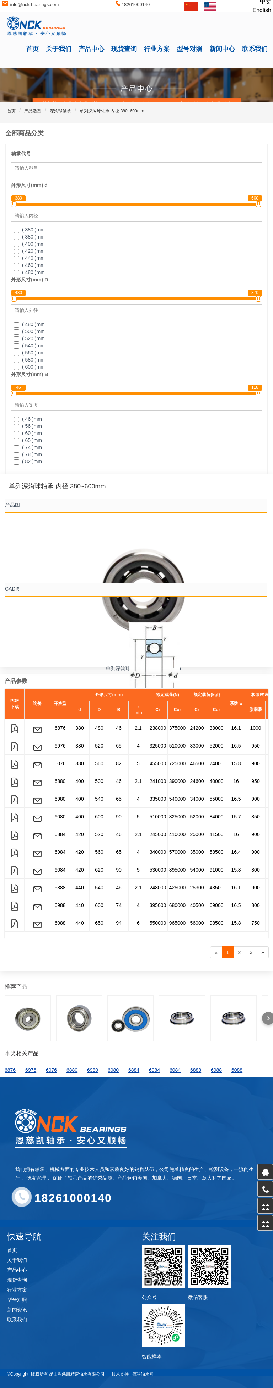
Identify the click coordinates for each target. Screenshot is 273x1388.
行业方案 (157, 48)
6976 (59, 746)
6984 (59, 852)
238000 (158, 728)
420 (79, 834)
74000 (217, 763)
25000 (197, 834)
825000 (177, 816)
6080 (59, 816)
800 (255, 870)
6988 (59, 905)
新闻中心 (222, 48)
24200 (197, 728)
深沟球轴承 (60, 110)
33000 (197, 746)
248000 (158, 887)
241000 (158, 781)
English (262, 10)
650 (99, 923)
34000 (197, 799)
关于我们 (58, 48)
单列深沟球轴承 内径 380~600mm (112, 110)
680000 (177, 905)
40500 (197, 905)
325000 (158, 746)
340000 (158, 852)
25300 (197, 887)
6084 (59, 870)
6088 (59, 923)
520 (99, 746)
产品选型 (32, 110)
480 (99, 728)
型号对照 (189, 48)
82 (119, 763)
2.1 (138, 728)
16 (236, 781)
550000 (158, 923)
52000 (217, 746)
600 (99, 816)
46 (119, 728)
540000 (177, 799)
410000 (177, 834)
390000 (177, 781)
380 (79, 728)
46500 (197, 763)
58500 (217, 852)
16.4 (236, 852)
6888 (59, 887)
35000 (197, 852)
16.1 (236, 728)
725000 (177, 763)
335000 (158, 799)
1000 (255, 728)
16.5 (236, 746)
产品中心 (91, 48)
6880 (59, 781)
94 (119, 923)
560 (99, 763)
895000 (177, 870)
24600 (197, 781)
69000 (217, 905)
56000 (197, 923)
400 (79, 781)
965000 (177, 923)
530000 (158, 870)
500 (99, 781)
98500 (217, 923)
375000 (177, 728)
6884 (59, 834)
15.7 (236, 816)
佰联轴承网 (143, 1374)
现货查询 (124, 48)
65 (119, 746)
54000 (197, 870)
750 (255, 923)
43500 (217, 887)
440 (79, 887)
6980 (59, 799)
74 (119, 905)
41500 (217, 834)
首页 (32, 48)
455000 (158, 763)
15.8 (236, 763)
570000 (177, 852)
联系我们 (255, 48)
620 (99, 870)
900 (255, 763)
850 (255, 816)
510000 (177, 746)
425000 (177, 887)
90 (119, 816)
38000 (217, 728)
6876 (59, 728)
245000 (158, 834)
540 (99, 799)
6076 (59, 763)
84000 (217, 816)
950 (255, 746)
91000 (217, 870)
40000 (217, 781)
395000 (158, 905)
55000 (217, 799)
